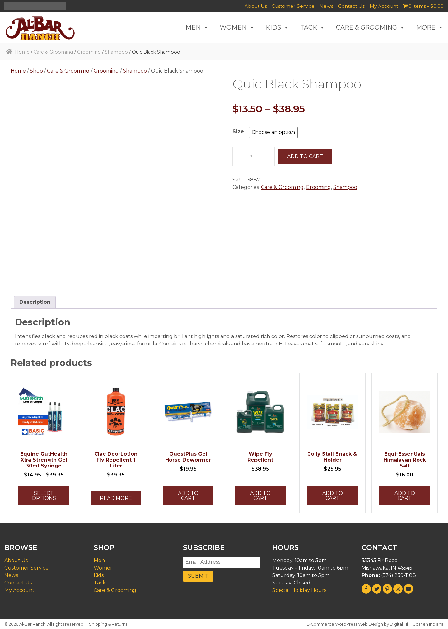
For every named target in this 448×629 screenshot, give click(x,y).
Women (104, 568)
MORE (430, 27)
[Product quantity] (253, 156)
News (326, 6)
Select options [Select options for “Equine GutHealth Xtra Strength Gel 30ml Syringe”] (44, 495)
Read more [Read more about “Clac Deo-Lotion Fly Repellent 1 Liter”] (116, 498)
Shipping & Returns (108, 624)
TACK (312, 27)
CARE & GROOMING (370, 27)
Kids (99, 575)
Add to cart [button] (188, 495)
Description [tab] (34, 302)
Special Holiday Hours (299, 590)
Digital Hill (400, 624)
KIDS (277, 27)
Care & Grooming (53, 52)
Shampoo (116, 52)
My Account (384, 6)
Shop (36, 71)
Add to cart (305, 156)
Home (22, 52)
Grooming (89, 52)
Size (238, 131)
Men (99, 560)
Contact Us (351, 6)
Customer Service (293, 6)
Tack (100, 583)
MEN (197, 27)
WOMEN (237, 27)
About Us (256, 6)
